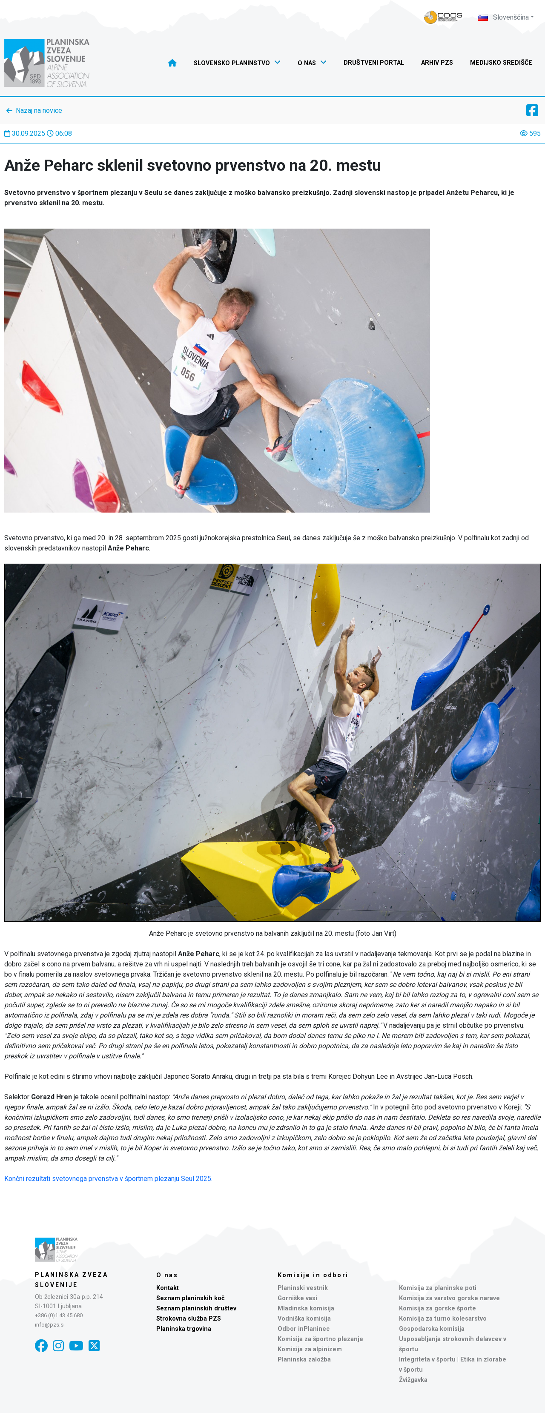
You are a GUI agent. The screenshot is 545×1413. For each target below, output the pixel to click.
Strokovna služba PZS (188, 1318)
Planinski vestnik (303, 1288)
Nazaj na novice (39, 110)
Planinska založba (304, 1359)
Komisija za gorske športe (437, 1308)
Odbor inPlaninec (304, 1329)
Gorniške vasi (297, 1298)
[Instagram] (58, 1346)
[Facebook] (41, 1346)
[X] (94, 1346)
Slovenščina (503, 17)
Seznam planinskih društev (196, 1308)
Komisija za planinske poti (437, 1288)
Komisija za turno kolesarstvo (443, 1318)
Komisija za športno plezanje (320, 1339)
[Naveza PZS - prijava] (443, 17)
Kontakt (167, 1288)
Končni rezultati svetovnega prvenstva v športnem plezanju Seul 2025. (108, 1179)
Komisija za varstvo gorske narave (449, 1298)
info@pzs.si (50, 1324)
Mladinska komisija (306, 1308)
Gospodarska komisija (432, 1329)
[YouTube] (76, 1346)
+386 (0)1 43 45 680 (59, 1315)
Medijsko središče (501, 62)
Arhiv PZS (437, 62)
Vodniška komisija (304, 1318)
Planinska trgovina (183, 1329)
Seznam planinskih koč (190, 1298)
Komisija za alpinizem (310, 1349)
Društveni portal (374, 62)
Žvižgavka (413, 1380)
